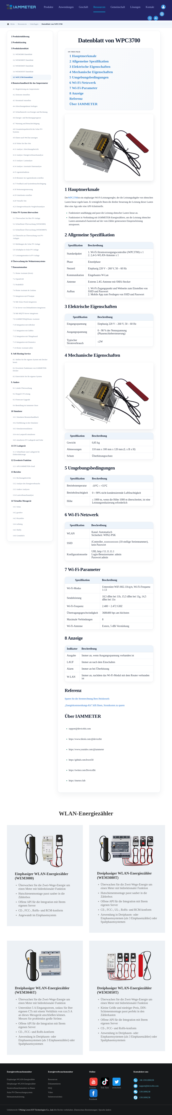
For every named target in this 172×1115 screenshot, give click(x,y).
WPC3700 (73, 197)
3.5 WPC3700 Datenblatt (23, 77)
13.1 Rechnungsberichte (22, 478)
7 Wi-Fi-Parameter (83, 88)
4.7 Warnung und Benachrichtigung (26, 123)
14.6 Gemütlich (18, 536)
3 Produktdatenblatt (20, 48)
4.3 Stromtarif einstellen (22, 100)
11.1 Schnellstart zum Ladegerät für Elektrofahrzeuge (26, 453)
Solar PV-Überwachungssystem (19, 1092)
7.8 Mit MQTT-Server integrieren (25, 313)
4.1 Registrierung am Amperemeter (26, 89)
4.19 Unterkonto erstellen (22, 195)
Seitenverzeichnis (55, 1097)
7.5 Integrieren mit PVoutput (23, 296)
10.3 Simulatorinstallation (22, 429)
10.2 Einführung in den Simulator (25, 423)
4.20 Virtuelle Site (20, 201)
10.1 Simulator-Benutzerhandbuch (26, 417)
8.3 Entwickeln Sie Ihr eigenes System (27, 376)
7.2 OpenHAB (18, 279)
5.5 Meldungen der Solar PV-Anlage (26, 244)
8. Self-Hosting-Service (21, 354)
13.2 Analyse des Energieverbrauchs (26, 483)
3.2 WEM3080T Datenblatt (23, 60)
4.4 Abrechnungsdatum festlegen (25, 106)
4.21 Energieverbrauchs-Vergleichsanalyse (29, 206)
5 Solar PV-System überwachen (24, 212)
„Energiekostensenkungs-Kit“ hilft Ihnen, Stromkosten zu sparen (95, 705)
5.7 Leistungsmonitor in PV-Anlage (26, 255)
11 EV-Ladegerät (18, 446)
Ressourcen (52, 1079)
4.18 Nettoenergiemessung (23, 189)
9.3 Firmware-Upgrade (21, 400)
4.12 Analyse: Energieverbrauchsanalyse (28, 155)
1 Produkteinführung (20, 36)
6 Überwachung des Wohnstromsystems (28, 261)
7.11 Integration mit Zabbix (23, 330)
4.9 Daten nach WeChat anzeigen (25, 138)
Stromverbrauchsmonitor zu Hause (21, 1088)
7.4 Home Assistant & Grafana (24, 290)
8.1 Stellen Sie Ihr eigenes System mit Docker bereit (30, 360)
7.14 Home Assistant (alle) (23, 348)
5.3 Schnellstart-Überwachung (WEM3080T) (30, 230)
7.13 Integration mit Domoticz (24, 342)
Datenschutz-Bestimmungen (85, 1110)
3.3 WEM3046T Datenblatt (23, 66)
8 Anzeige (76, 93)
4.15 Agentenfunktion (21, 172)
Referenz (76, 98)
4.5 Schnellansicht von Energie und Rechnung (30, 112)
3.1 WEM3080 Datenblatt (22, 54)
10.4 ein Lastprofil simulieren (24, 434)
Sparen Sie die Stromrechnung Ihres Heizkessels (87, 698)
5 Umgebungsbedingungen (88, 77)
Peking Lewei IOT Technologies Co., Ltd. (36, 1110)
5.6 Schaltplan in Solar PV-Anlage (26, 250)
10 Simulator (16, 411)
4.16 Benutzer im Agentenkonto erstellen (28, 178)
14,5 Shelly (17, 530)
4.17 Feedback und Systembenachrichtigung (29, 184)
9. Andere (15, 382)
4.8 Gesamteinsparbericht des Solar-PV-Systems (28, 130)
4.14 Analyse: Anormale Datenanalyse (27, 166)
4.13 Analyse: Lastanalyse (22, 160)
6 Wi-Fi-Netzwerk (82, 82)
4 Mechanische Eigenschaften (91, 72)
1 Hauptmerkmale (82, 56)
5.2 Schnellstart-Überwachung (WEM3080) (29, 224)
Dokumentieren (54, 1084)
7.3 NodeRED (18, 284)
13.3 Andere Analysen (21, 489)
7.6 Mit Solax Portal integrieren (25, 302)
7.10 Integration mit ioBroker (24, 325)
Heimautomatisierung (15, 1097)
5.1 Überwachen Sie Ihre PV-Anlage (26, 218)
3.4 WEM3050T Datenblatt (23, 72)
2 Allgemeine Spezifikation (89, 61)
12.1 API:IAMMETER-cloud (24, 466)
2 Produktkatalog (18, 42)
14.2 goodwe (17, 512)
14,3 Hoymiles (18, 518)
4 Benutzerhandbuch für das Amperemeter (29, 83)
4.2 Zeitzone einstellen (21, 95)
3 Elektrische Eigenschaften (89, 66)
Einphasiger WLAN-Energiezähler (21, 1079)
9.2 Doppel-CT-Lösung (21, 394)
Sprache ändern (105, 1110)
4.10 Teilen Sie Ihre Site (22, 143)
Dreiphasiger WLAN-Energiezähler (21, 1084)
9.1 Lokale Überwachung (22, 388)
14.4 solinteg (17, 524)
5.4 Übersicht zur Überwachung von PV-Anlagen (28, 236)
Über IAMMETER (83, 104)
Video (50, 1092)
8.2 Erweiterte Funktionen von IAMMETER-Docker (30, 369)
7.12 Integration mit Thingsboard (25, 336)
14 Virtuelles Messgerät (21, 501)
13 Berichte (16, 472)
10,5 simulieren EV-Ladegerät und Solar (28, 440)
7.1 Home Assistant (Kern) (23, 273)
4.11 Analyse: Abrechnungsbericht (26, 149)
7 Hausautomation (19, 267)
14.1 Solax (17, 507)
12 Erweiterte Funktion (21, 460)
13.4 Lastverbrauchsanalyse (23, 495)
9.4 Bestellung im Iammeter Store (25, 405)
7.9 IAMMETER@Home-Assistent (26, 319)
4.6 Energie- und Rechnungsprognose (27, 118)
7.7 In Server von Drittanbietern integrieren (29, 308)
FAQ (50, 1088)
